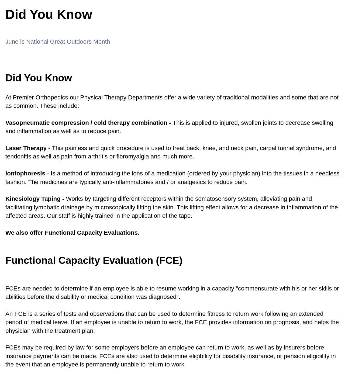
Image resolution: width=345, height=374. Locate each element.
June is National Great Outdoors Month (57, 41)
